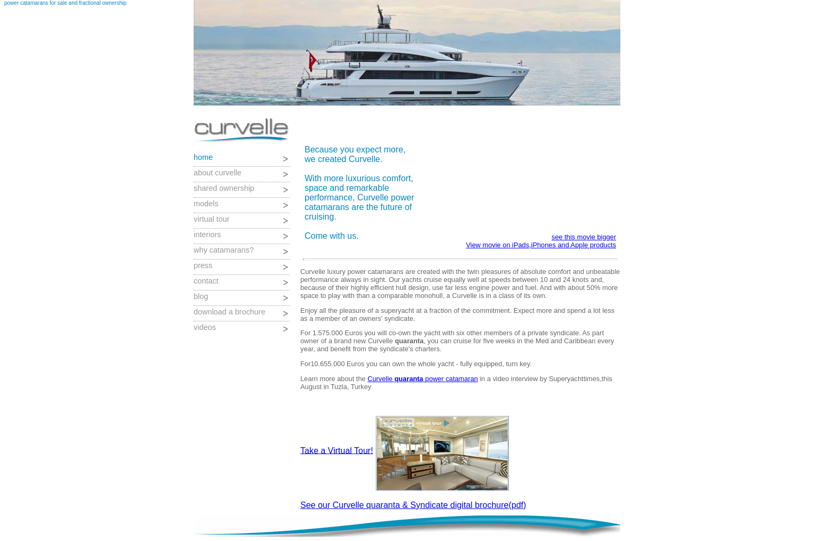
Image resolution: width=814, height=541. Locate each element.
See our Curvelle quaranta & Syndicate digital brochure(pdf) (413, 505)
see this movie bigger (584, 237)
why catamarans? (224, 250)
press (203, 265)
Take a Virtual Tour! (336, 450)
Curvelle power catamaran (423, 379)
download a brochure (229, 312)
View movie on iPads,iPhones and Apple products (541, 245)
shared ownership (224, 188)
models (206, 203)
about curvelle (218, 172)
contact (206, 281)
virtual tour (211, 219)
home (203, 157)
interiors (207, 234)
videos (205, 327)
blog (201, 296)
